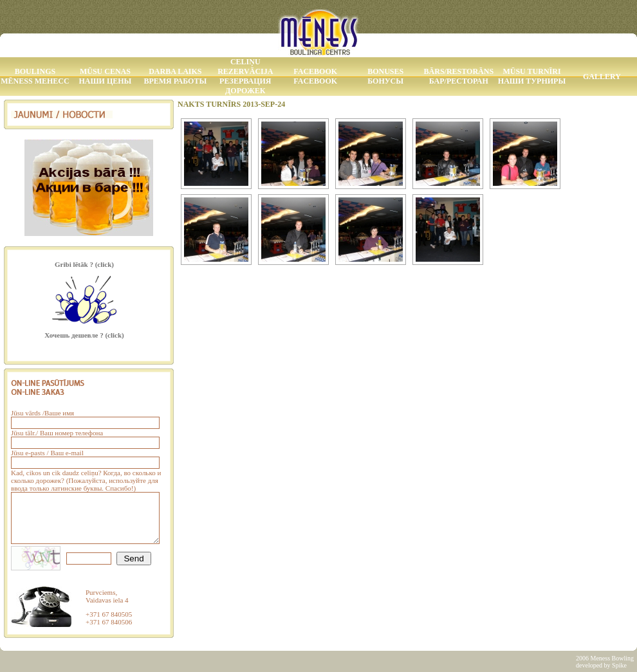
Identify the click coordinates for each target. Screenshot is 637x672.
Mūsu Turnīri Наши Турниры (532, 76)
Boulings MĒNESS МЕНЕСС (35, 76)
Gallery (602, 76)
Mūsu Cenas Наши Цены (104, 76)
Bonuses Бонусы (385, 76)
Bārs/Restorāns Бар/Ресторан (459, 76)
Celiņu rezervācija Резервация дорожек (245, 76)
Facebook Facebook (315, 76)
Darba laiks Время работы (175, 76)
